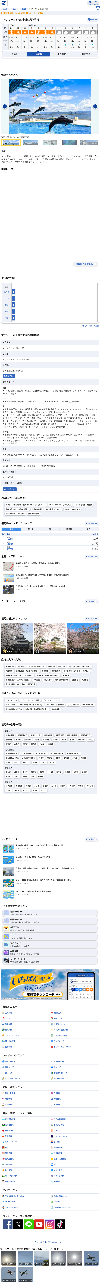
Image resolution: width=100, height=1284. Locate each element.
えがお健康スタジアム (14, 709)
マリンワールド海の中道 (55, 705)
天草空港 (66, 675)
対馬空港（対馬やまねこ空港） (79, 667)
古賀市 (55, 740)
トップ (5, 9)
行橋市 (41, 758)
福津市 (63, 740)
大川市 (53, 786)
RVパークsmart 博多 (72, 509)
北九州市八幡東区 (12, 758)
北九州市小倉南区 (73, 754)
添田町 (84, 772)
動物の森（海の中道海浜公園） (17, 509)
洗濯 (7, 318)
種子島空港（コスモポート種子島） (76, 671)
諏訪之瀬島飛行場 (28, 684)
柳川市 (28, 786)
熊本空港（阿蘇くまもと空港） (48, 675)
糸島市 (72, 740)
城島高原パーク (88, 705)
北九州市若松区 (26, 754)
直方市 (8, 772)
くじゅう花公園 (73, 705)
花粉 (7, 311)
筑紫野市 (9, 740)
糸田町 (8, 776)
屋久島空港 (56, 671)
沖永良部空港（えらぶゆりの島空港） (31, 667)
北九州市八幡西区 (28, 758)
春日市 (18, 740)
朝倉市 (80, 786)
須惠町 (25, 744)
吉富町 (35, 762)
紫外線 (6, 292)
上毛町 (43, 762)
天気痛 (6, 298)
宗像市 (36, 740)
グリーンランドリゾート (52, 700)
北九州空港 (48, 680)
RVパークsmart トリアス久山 (60, 505)
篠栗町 (8, 744)
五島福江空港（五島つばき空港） (18, 680)
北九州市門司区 (11, 754)
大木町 (35, 790)
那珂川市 (81, 740)
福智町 (40, 776)
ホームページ (9, 489)
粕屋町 (50, 744)
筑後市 (45, 786)
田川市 (25, 772)
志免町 (16, 744)
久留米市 (19, 786)
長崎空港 (37, 680)
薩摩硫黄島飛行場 (61, 680)
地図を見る (8, 376)
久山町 (42, 744)
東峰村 (16, 790)
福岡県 (24, 9)
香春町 (75, 772)
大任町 (25, 776)
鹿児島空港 (10, 667)
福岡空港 (75, 680)
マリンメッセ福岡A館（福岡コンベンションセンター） (25, 505)
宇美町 (90, 740)
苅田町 (16, 762)
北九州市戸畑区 (41, 754)
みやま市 (90, 786)
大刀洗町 (26, 790)
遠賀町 (8, 762)
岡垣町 (83, 758)
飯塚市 (16, 772)
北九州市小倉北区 (56, 754)
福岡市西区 (60, 735)
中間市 (58, 758)
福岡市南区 (48, 735)
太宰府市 (46, 740)
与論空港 (9, 671)
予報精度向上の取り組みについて (49, 1242)
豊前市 (49, 758)
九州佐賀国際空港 (12, 684)
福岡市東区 (10, 735)
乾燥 (7, 305)
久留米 (10, 544)
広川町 (43, 790)
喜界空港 (45, 671)
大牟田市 (9, 786)
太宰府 (10, 549)
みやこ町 (26, 762)
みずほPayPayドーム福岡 (15, 514)
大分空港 (85, 680)
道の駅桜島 (56, 709)
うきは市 (71, 786)
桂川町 (67, 772)
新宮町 (33, 744)
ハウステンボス (11, 700)
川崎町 (16, 776)
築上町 (52, 762)
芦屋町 (66, 758)
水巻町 (75, 758)
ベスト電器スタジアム (53, 509)
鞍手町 (59, 772)
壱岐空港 (61, 667)
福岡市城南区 (72, 735)
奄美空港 (51, 667)
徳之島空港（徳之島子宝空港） (27, 671)
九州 (14, 9)
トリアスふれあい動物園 (83, 505)
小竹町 (50, 772)
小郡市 (62, 786)
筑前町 (8, 790)
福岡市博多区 (22, 735)
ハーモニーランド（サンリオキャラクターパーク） (24, 705)
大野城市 (27, 740)
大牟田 (10, 539)
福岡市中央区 (35, 735)
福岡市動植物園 (33, 514)
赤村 (33, 776)
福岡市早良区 (85, 735)
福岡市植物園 (37, 509)
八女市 (36, 786)
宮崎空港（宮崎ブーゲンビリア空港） (19, 675)
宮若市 (33, 772)
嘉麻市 (42, 772)
